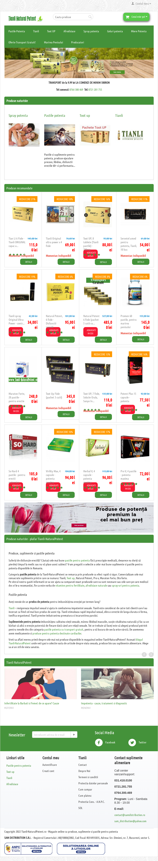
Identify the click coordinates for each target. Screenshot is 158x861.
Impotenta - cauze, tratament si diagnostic (104, 703)
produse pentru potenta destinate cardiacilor (57, 633)
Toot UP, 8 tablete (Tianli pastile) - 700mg (90, 243)
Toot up (85, 115)
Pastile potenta (54, 115)
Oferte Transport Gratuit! (22, 42)
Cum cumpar (85, 789)
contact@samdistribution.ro (129, 815)
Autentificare (49, 764)
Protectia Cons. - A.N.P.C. (91, 801)
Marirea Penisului (53, 42)
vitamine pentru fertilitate (70, 585)
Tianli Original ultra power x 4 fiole (54, 242)
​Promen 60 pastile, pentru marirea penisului (129, 321)
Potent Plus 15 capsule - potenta (128, 397)
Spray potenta (91, 31)
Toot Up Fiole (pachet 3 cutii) (54, 395)
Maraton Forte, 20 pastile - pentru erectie (17, 397)
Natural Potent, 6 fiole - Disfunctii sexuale (54, 321)
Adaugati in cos (91, 331)
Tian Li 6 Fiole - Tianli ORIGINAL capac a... (17, 242)
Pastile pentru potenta (18, 765)
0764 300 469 (76, 89)
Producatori (77, 42)
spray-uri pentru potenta (125, 585)
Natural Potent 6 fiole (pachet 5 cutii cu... (91, 319)
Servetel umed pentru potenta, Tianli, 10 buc (129, 243)
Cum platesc (85, 795)
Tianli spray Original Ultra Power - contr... (16, 319)
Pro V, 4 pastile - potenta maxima (128, 474)
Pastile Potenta (16, 31)
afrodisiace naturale (96, 585)
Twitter (137, 742)
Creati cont (48, 771)
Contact (82, 764)
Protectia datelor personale (93, 783)
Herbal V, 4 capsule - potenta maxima (89, 476)
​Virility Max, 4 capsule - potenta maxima (53, 476)
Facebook (105, 742)
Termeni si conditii (88, 777)
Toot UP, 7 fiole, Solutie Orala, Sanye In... (91, 397)
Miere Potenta (138, 31)
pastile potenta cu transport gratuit (63, 629)
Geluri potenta (115, 31)
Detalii (28, 261)
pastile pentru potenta (77, 560)
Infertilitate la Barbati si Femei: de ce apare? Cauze (31, 703)
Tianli (36, 31)
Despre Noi (84, 771)
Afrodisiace (69, 31)
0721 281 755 (95, 89)
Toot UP (51, 31)
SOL (80, 808)
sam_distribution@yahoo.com (130, 821)
